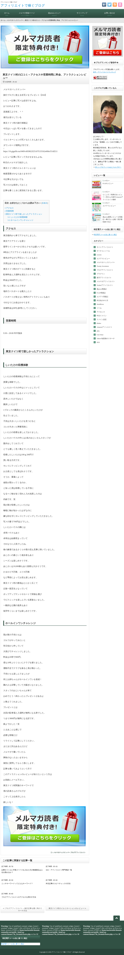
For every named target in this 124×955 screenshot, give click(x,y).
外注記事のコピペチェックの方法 (58, 883)
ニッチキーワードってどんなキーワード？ (17, 883)
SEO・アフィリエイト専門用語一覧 (59, 870)
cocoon (99, 255)
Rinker (99, 323)
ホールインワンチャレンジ (20, 220)
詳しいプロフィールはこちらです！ (108, 167)
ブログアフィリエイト (78, 852)
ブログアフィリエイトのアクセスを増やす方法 (19, 897)
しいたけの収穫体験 (18, 217)
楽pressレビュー (54, 13)
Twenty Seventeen (103, 266)
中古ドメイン (102, 316)
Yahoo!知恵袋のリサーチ (106, 338)
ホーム (7, 13)
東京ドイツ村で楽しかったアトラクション (23, 214)
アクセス (9, 208)
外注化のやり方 (102, 300)
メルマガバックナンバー (15, 20)
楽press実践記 (102, 289)
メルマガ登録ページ (26, 13)
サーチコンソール (103, 251)
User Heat (100, 335)
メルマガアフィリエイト (106, 281)
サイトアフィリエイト (105, 247)
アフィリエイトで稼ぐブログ (23, 5)
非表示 (44, 203)
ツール (99, 308)
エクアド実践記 (102, 297)
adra (98, 331)
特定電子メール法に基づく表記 (105, 235)
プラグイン (101, 274)
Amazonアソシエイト (104, 327)
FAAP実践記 (101, 293)
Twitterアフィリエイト (105, 285)
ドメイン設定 (102, 319)
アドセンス (101, 312)
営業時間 (9, 211)
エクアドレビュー (103, 258)
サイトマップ (82, 13)
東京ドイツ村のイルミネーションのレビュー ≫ (67, 908)
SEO (98, 342)
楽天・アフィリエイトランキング (104, 72)
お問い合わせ (109, 13)
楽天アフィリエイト (104, 278)
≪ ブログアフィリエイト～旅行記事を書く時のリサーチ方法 (22, 909)
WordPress (100, 304)
